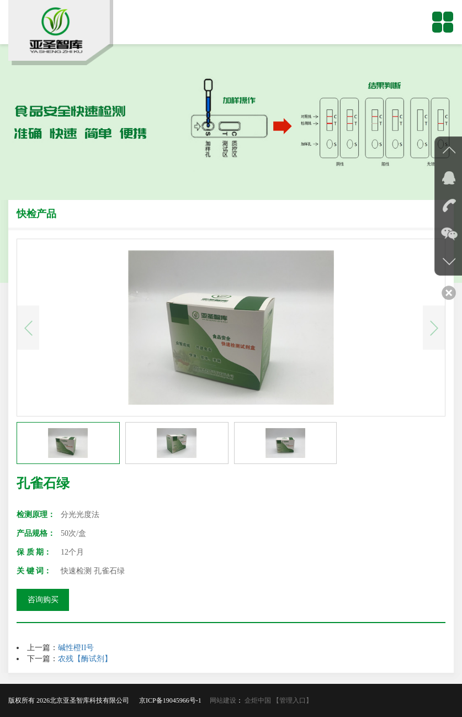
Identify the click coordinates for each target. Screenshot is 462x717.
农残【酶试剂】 (85, 659)
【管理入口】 (292, 700)
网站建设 (223, 700)
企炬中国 (258, 700)
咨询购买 (43, 599)
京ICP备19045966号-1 (173, 700)
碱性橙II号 (76, 648)
